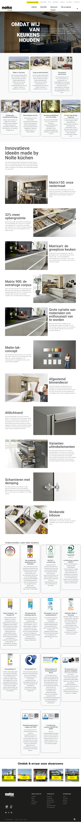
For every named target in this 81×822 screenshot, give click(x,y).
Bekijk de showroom (9, 777)
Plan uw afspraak (66, 7)
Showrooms (53, 7)
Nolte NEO (43, 7)
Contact (53, 10)
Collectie (34, 7)
